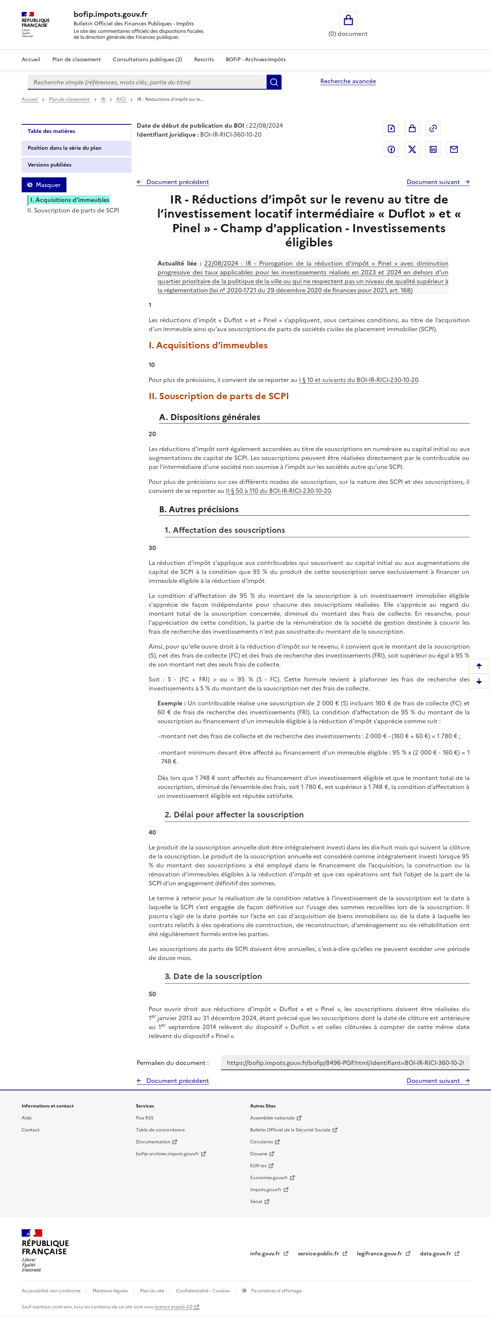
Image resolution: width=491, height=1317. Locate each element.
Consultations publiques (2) (147, 59)
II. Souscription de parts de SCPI (73, 210)
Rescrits (204, 59)
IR (103, 99)
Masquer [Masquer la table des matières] (48, 184)
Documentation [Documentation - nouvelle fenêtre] (153, 1142)
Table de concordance (160, 1130)
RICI (121, 99)
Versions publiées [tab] (49, 165)
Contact (31, 1130)
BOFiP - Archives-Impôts (256, 59)
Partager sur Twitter (412, 149)
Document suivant (434, 181)
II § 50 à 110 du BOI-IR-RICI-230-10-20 (278, 490)
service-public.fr (319, 1254)
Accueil (31, 59)
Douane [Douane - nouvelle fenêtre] (258, 1153)
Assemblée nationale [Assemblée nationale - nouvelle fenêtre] (272, 1118)
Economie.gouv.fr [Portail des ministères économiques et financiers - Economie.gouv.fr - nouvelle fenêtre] (269, 1177)
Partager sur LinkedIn (433, 149)
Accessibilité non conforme (52, 1291)
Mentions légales (111, 1291)
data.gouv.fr (436, 1254)
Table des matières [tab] (51, 131)
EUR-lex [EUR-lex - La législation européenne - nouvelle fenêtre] (258, 1165)
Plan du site (152, 1291)
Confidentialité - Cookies (203, 1291)
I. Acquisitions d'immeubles (69, 199)
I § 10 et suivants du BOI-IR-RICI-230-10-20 (358, 379)
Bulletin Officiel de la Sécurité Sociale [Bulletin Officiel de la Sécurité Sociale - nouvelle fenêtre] (290, 1130)
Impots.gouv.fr (266, 1189)
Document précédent (177, 181)
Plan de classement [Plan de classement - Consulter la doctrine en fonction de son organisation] (76, 59)
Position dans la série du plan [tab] (65, 148)
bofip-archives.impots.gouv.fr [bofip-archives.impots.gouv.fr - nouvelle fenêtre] (167, 1153)
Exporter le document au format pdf (391, 128)
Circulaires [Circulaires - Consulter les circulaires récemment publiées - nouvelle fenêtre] (261, 1142)
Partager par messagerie (454, 149)
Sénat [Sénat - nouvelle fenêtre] (256, 1201)
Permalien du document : (173, 1062)
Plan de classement (70, 99)
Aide (27, 1118)
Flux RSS (144, 1118)
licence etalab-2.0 (173, 1307)
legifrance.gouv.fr (380, 1254)
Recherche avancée (348, 81)
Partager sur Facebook (391, 149)
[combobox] (147, 82)
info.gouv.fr (266, 1254)
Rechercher (274, 82)
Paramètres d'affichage (276, 1291)
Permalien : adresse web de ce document (433, 128)
